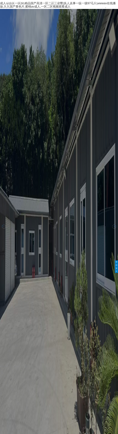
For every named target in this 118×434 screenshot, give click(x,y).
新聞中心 (82, 2)
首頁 (43, 2)
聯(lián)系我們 (94, 2)
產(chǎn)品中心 (69, 2)
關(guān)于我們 (55, 2)
